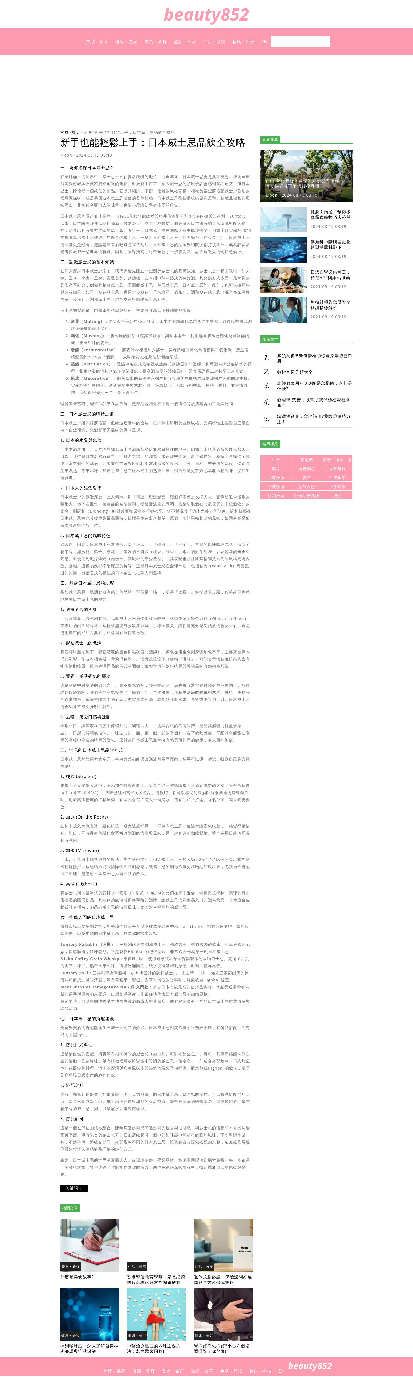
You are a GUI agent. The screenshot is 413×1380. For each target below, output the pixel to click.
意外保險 (306, 486)
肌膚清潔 (276, 477)
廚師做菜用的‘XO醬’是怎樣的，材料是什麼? (314, 386)
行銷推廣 (276, 495)
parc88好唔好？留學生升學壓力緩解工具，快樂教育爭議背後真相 (304, 183)
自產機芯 (306, 468)
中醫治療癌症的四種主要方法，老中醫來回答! (154, 1348)
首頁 (64, 132)
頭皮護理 (276, 486)
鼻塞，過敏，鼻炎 (337, 461)
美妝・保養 (97, 41)
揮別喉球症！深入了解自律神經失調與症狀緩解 (89, 1348)
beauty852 (206, 14)
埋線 (276, 468)
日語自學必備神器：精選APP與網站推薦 (331, 274)
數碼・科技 (243, 41)
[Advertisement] (206, 92)
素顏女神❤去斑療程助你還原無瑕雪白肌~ (314, 358)
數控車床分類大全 (295, 372)
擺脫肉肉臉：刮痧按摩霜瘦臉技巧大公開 (331, 214)
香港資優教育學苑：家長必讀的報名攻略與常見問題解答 (156, 1279)
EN (265, 41)
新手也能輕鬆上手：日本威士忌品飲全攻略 (135, 132)
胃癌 (307, 477)
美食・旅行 (156, 41)
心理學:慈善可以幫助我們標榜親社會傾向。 (313, 402)
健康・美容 (126, 41)
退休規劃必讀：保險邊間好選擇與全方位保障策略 (223, 1279)
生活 (276, 460)
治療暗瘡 (337, 486)
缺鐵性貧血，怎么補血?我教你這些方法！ (314, 419)
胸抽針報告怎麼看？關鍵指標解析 (331, 304)
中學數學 (337, 477)
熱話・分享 (185, 41)
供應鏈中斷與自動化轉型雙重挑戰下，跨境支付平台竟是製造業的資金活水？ (331, 250)
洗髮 (337, 495)
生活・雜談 (214, 41)
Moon (66, 155)
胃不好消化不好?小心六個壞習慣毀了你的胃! (222, 1348)
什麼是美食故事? (77, 1277)
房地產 (307, 460)
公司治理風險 (306, 495)
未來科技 (337, 468)
